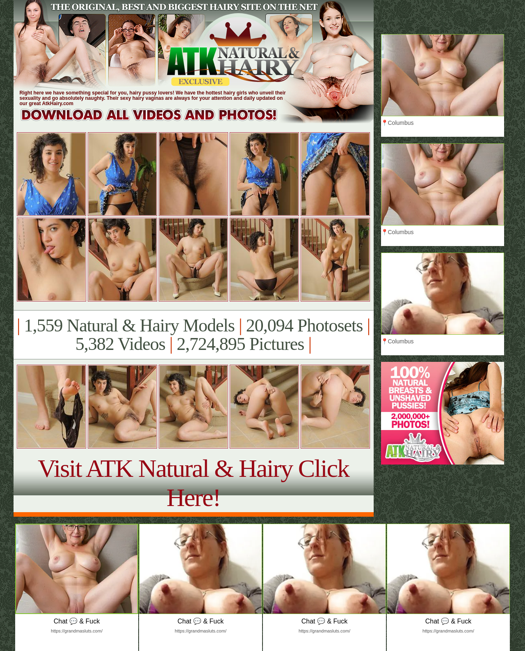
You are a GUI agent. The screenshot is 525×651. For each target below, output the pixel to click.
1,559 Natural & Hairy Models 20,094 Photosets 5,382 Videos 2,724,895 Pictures (193, 334)
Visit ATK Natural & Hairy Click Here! (193, 482)
